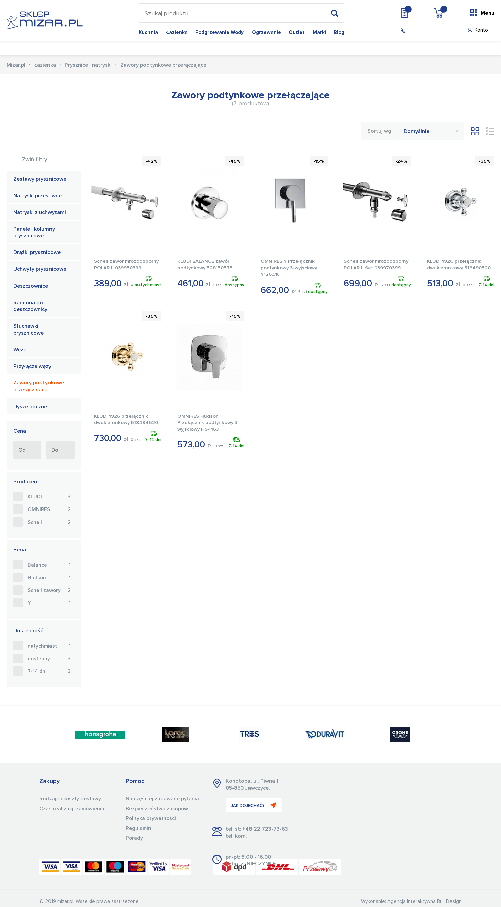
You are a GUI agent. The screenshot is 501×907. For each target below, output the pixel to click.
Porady (134, 837)
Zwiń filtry (30, 160)
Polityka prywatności (151, 818)
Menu (487, 13)
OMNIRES (49, 509)
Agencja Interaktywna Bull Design (424, 901)
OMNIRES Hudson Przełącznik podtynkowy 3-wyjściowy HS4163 (209, 423)
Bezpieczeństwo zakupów (157, 808)
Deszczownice (30, 286)
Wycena (418, 13)
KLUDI (49, 497)
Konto (481, 30)
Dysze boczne (30, 406)
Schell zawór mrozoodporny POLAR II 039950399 (122, 268)
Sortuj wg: (379, 131)
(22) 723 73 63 (424, 30)
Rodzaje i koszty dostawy (71, 798)
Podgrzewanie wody (219, 32)
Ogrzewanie (266, 32)
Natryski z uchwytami (39, 212)
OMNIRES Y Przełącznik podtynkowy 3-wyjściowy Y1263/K (290, 268)
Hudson (49, 578)
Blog (339, 32)
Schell (49, 522)
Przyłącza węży (32, 366)
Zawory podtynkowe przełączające (38, 386)
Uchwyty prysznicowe (39, 269)
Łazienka (177, 32)
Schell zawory (49, 590)
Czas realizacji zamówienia (72, 808)
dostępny (49, 659)
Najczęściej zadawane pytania (162, 798)
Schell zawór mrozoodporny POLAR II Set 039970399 (372, 268)
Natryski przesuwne (37, 195)
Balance (49, 565)
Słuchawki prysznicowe (28, 329)
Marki (319, 32)
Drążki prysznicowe (37, 252)
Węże (19, 349)
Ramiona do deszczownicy (30, 306)
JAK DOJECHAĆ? (254, 805)
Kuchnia (148, 32)
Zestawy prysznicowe (39, 179)
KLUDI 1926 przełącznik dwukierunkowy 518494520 (122, 423)
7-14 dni (49, 671)
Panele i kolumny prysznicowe (34, 232)
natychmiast (49, 646)
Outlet (297, 32)
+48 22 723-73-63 (265, 829)
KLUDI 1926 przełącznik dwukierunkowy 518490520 (455, 268)
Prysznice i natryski (88, 65)
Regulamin (139, 827)
